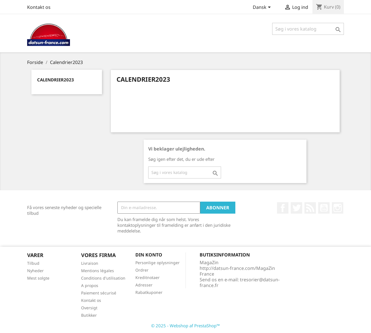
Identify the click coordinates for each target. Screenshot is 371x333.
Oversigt (89, 307)
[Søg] (308, 29)
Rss (310, 208)
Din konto (148, 255)
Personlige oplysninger (157, 262)
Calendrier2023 (55, 80)
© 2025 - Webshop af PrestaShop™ (185, 325)
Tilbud (33, 263)
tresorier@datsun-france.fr (240, 282)
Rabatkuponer (149, 292)
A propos (89, 285)
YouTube (324, 208)
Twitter (296, 208)
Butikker (89, 315)
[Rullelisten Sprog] (263, 7)
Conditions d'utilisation (103, 278)
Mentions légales (97, 270)
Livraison (89, 263)
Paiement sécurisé (98, 293)
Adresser (144, 285)
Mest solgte (38, 278)
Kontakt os (39, 7)
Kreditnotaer (147, 277)
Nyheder (35, 270)
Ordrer (142, 270)
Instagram (337, 208)
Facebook (282, 208)
